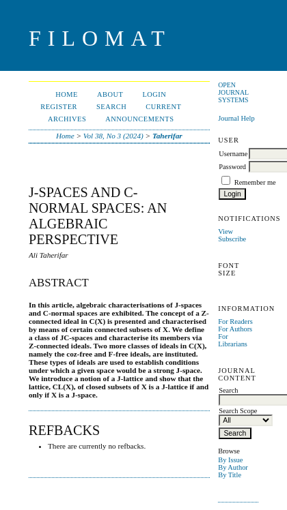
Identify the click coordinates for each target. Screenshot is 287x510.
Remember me (255, 182)
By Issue (230, 460)
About (110, 94)
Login (154, 94)
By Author (233, 467)
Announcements (139, 119)
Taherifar (167, 136)
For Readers (235, 321)
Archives (67, 119)
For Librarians (232, 340)
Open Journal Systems (233, 92)
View (225, 231)
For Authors (235, 329)
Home (66, 94)
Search (111, 106)
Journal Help (236, 118)
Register (58, 106)
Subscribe (232, 239)
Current (163, 106)
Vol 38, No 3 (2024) (113, 136)
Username (233, 154)
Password (232, 166)
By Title (229, 475)
